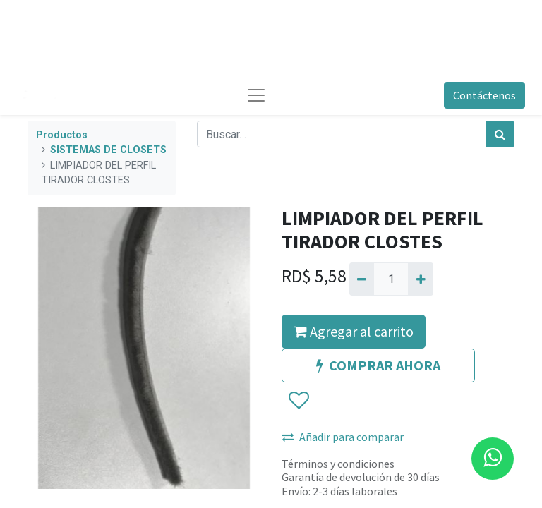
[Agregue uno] (420, 278)
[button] (298, 401)
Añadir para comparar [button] (343, 437)
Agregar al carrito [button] (354, 331)
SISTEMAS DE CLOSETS (108, 150)
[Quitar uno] (361, 278)
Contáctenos (484, 95)
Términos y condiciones (338, 463)
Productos (62, 135)
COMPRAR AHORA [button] (378, 365)
